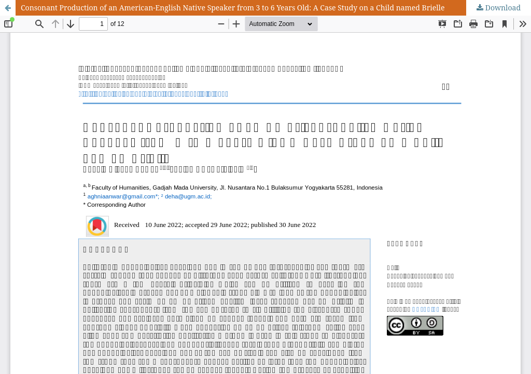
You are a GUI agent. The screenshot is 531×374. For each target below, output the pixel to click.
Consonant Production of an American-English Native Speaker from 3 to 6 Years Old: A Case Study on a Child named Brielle (232, 7)
